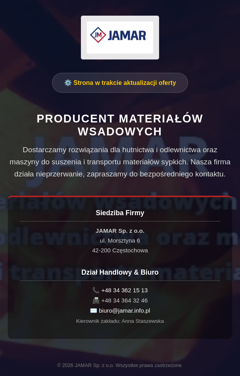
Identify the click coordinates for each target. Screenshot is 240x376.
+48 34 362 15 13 (124, 290)
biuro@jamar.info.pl (124, 310)
